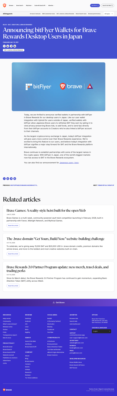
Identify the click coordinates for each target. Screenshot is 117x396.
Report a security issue (106, 389)
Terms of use (93, 389)
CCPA (5, 363)
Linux (27, 327)
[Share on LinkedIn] (14, 46)
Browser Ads (74, 318)
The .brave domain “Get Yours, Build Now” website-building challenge (55, 239)
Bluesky (49, 327)
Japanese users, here (69, 163)
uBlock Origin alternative (55, 352)
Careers (28, 364)
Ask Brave (28, 344)
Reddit (49, 318)
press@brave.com (76, 353)
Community (7, 321)
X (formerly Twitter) (54, 321)
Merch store (7, 338)
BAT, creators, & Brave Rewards (65, 14)
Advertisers (7, 360)
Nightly (27, 332)
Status (5, 329)
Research (28, 372)
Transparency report (10, 335)
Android (28, 321)
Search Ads (73, 321)
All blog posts (7, 14)
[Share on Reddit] (7, 46)
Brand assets (29, 361)
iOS (26, 324)
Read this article (13, 225)
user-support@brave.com (78, 338)
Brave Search (7, 349)
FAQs (4, 332)
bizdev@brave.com (76, 348)
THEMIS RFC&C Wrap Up (105, 185)
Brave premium (52, 344)
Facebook (50, 329)
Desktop (28, 318)
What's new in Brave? (10, 324)
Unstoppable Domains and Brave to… (24, 185)
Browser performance (94, 14)
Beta (26, 329)
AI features (51, 341)
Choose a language (99, 328)
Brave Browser (8, 347)
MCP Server (73, 368)
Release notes (7, 327)
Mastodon (50, 324)
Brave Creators (52, 355)
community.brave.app (77, 335)
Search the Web (30, 341)
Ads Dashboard (75, 324)
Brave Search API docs (77, 365)
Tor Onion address (31, 378)
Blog (5, 25)
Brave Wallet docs (76, 362)
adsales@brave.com (77, 343)
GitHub (27, 369)
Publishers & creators (10, 358)
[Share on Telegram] (11, 46)
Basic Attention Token (54, 347)
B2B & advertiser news (48, 14)
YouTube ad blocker (54, 349)
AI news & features (35, 14)
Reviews (28, 375)
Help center (7, 318)
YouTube (50, 332)
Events (27, 367)
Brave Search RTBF (9, 352)
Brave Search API (30, 347)
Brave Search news (81, 14)
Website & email (8, 355)
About (27, 356)
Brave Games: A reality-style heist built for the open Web (46, 211)
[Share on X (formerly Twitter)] (4, 46)
